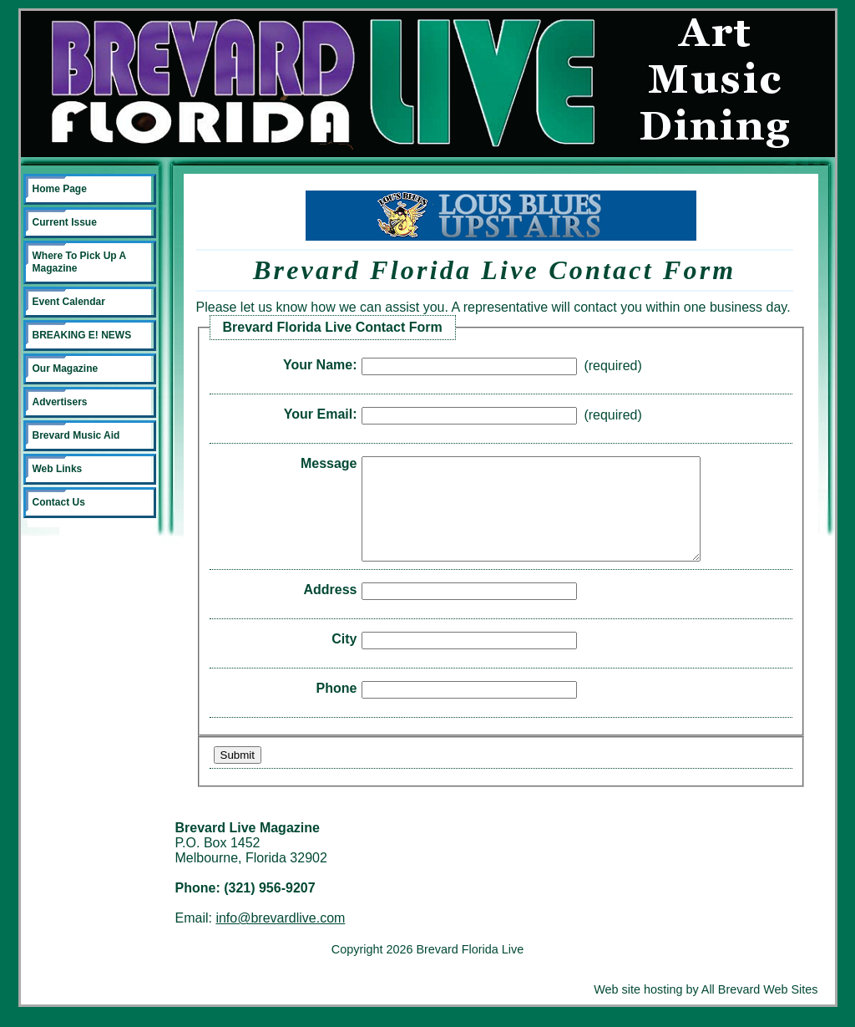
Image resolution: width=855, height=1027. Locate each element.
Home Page (60, 189)
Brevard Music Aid (76, 435)
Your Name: (320, 365)
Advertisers (60, 402)
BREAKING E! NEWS (82, 335)
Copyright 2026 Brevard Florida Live (427, 969)
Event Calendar (69, 302)
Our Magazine (66, 368)
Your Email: (320, 414)
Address (330, 609)
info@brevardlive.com (280, 938)
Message (329, 463)
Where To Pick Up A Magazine (80, 262)
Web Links (58, 469)
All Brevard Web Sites (759, 1009)
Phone (336, 708)
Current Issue (65, 222)
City (344, 659)
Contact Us (59, 502)
